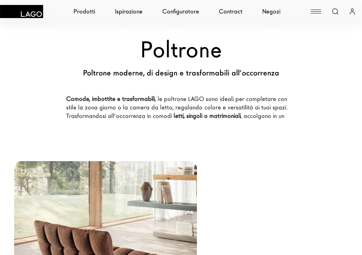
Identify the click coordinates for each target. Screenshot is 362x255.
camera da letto (151, 107)
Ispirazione (128, 11)
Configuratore (180, 11)
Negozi (271, 11)
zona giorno (100, 107)
